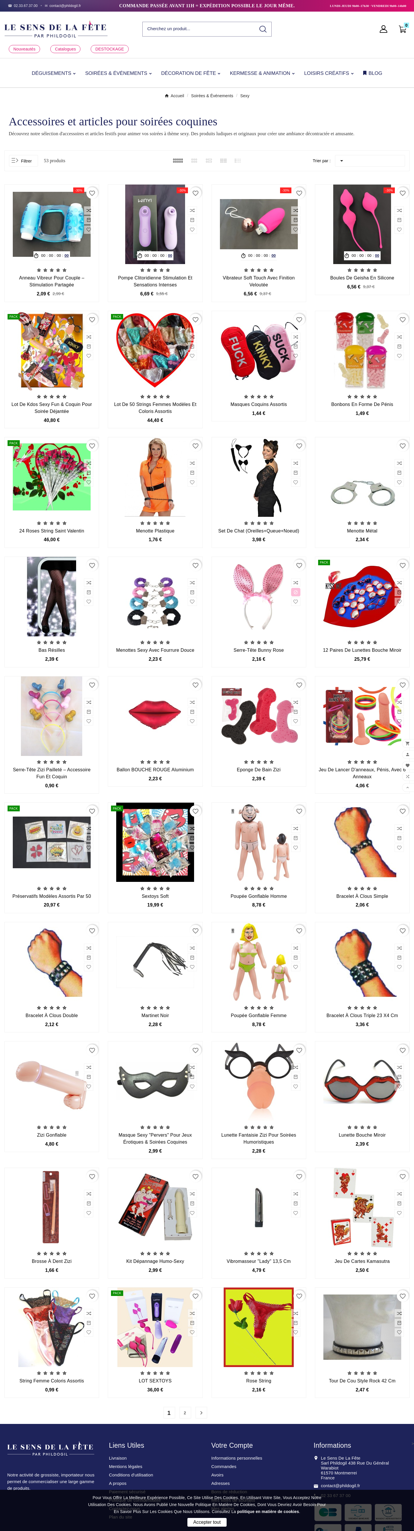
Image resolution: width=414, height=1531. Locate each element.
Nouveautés (24, 49)
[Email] (63, 6)
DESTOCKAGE (109, 49)
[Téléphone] (23, 6)
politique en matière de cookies (268, 1511)
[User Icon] (385, 29)
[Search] (263, 29)
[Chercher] (199, 29)
